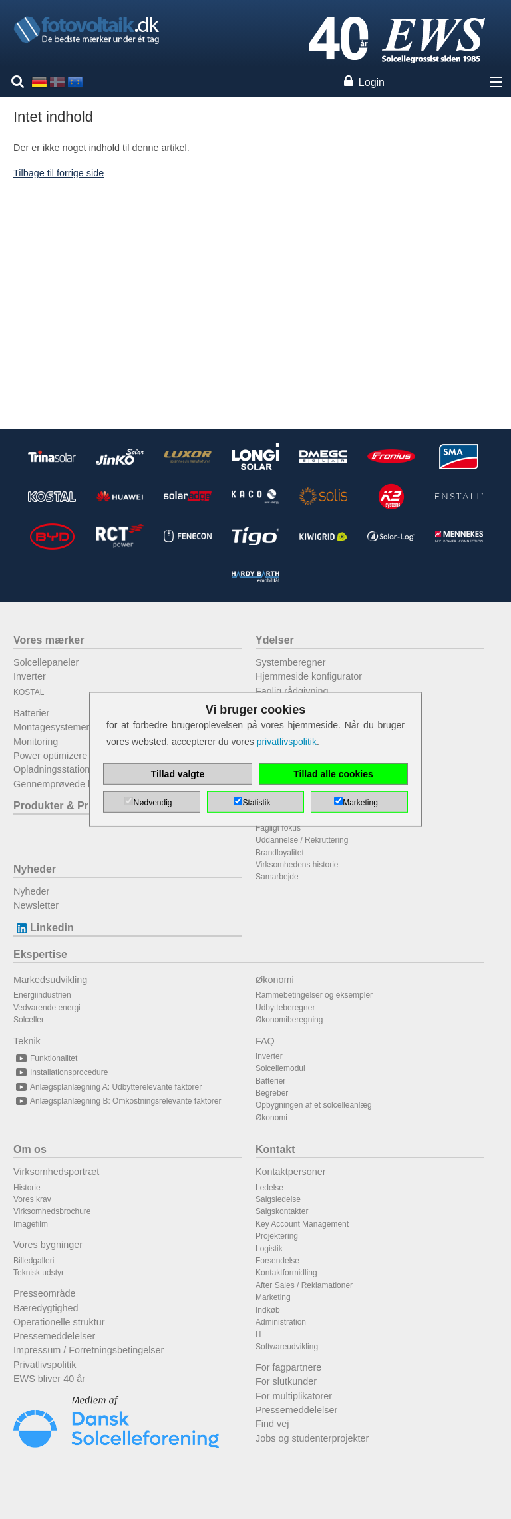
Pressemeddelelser (54, 1336)
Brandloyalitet (280, 852)
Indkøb (268, 1310)
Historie (27, 1187)
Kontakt (275, 1149)
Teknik (27, 1041)
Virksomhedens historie (297, 864)
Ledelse (269, 1187)
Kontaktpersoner (291, 1171)
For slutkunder (286, 1381)
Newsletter (36, 905)
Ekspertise (40, 954)
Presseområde (44, 1293)
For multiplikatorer (294, 1396)
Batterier (31, 713)
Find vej (272, 1423)
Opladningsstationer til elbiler (74, 769)
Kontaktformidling (286, 1272)
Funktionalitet (45, 1058)
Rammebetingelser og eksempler (314, 995)
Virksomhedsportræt (56, 1171)
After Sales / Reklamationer (304, 1285)
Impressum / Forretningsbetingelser (88, 1350)
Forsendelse (277, 1260)
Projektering (277, 1236)
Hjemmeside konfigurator (309, 676)
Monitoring (35, 741)
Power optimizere (50, 755)
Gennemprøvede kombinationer (80, 784)
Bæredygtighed (46, 1308)
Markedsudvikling (50, 980)
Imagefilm (30, 1224)
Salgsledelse (278, 1199)
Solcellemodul (280, 1068)
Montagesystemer (51, 727)
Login (372, 82)
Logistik (269, 1248)
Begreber (272, 1093)
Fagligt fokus (278, 828)
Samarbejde (277, 876)
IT (259, 1334)
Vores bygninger (48, 1244)
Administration (281, 1322)
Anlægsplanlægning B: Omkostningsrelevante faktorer (117, 1101)
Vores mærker (48, 640)
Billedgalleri (33, 1260)
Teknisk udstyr (38, 1272)
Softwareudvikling (287, 1346)
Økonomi (275, 980)
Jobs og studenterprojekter (312, 1438)
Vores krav (32, 1199)
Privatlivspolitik (44, 1364)
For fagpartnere (288, 1367)
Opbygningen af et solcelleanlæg (314, 1105)
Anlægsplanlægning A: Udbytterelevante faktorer (107, 1087)
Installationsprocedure (60, 1072)
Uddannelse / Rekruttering (302, 840)
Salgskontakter (282, 1211)
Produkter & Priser (60, 805)
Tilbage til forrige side (58, 173)
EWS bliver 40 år (49, 1378)
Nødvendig (152, 802)
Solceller (28, 1019)
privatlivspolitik (287, 741)
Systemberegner (291, 662)
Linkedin (43, 927)
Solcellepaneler (46, 662)
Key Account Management (302, 1224)
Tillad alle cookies (333, 774)
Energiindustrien (42, 995)
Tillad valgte (178, 774)
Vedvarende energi (47, 1007)
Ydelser (275, 640)
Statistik (256, 802)
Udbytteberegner (285, 1007)
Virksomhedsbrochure (52, 1211)
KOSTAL (28, 692)
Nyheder (34, 869)
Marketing (273, 1297)
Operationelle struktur (59, 1322)
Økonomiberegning (289, 1019)
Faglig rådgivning (292, 691)
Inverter (29, 676)
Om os (30, 1149)
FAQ (265, 1041)
